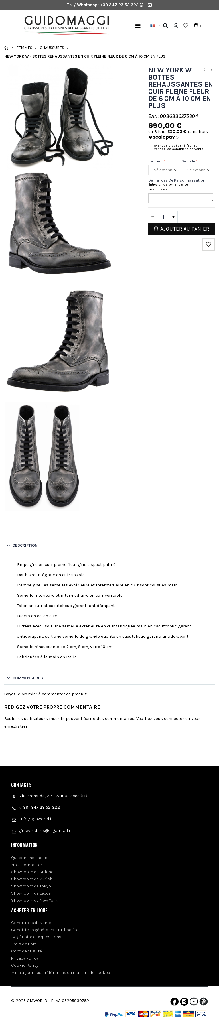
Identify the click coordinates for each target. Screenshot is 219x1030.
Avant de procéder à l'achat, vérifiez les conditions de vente (178, 147)
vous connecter (168, 718)
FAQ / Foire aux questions (36, 936)
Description (25, 545)
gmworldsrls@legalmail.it (45, 830)
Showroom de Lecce (31, 893)
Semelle (190, 161)
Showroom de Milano (32, 871)
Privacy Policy (24, 958)
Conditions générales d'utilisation (45, 929)
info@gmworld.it (36, 818)
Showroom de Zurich (31, 878)
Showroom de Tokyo (31, 886)
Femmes (24, 47)
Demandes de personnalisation (176, 180)
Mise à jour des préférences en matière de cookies (61, 972)
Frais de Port (23, 943)
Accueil (6, 47)
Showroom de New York (34, 900)
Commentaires (28, 678)
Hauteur (157, 161)
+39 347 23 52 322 (120, 4)
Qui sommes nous (29, 857)
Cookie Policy (24, 965)
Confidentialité (26, 951)
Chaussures (52, 47)
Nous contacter (26, 864)
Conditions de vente (31, 922)
